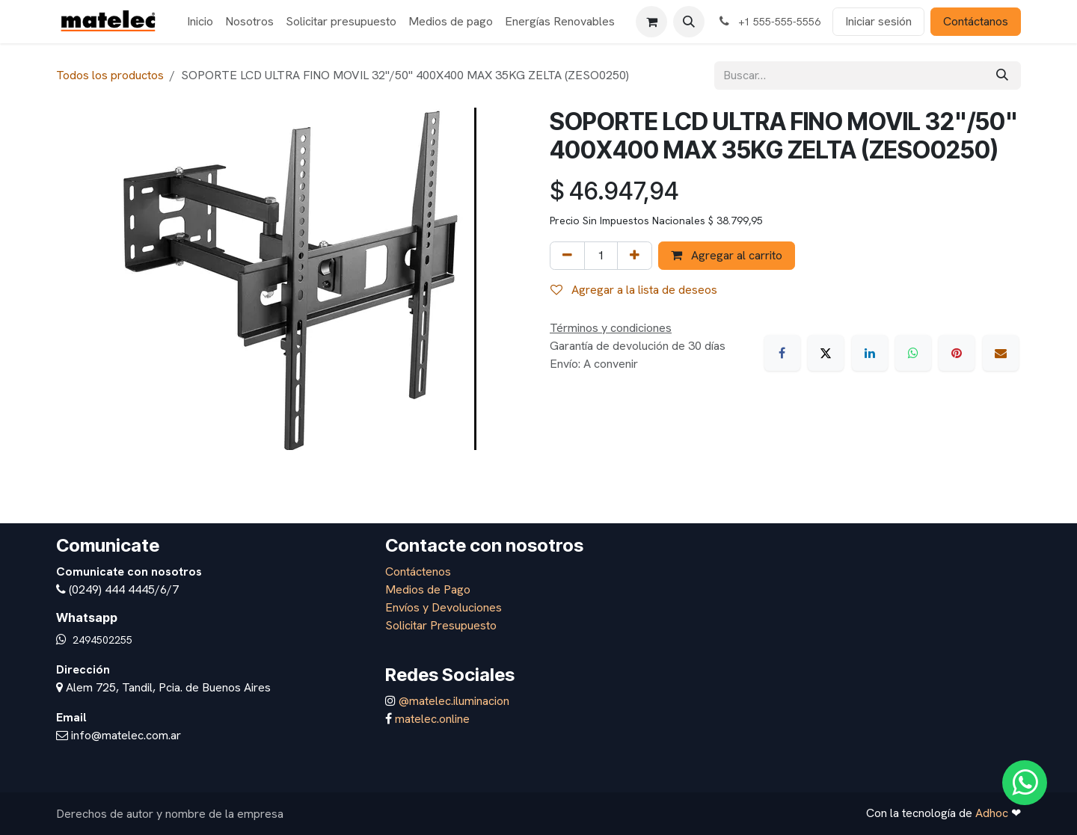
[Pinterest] (957, 353)
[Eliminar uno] (567, 255)
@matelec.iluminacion (452, 701)
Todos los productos (110, 75)
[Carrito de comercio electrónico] (651, 21)
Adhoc (993, 813)
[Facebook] (782, 353)
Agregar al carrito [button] (726, 255)
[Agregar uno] (634, 255)
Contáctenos (418, 571)
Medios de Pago (427, 589)
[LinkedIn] (870, 353)
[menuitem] (200, 22)
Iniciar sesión (878, 21)
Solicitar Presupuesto (441, 625)
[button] (689, 21)
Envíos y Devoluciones (443, 607)
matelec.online (432, 719)
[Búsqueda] (1002, 75)
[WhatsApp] (913, 353)
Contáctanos (975, 21)
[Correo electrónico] (1001, 353)
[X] (826, 353)
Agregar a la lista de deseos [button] (633, 290)
